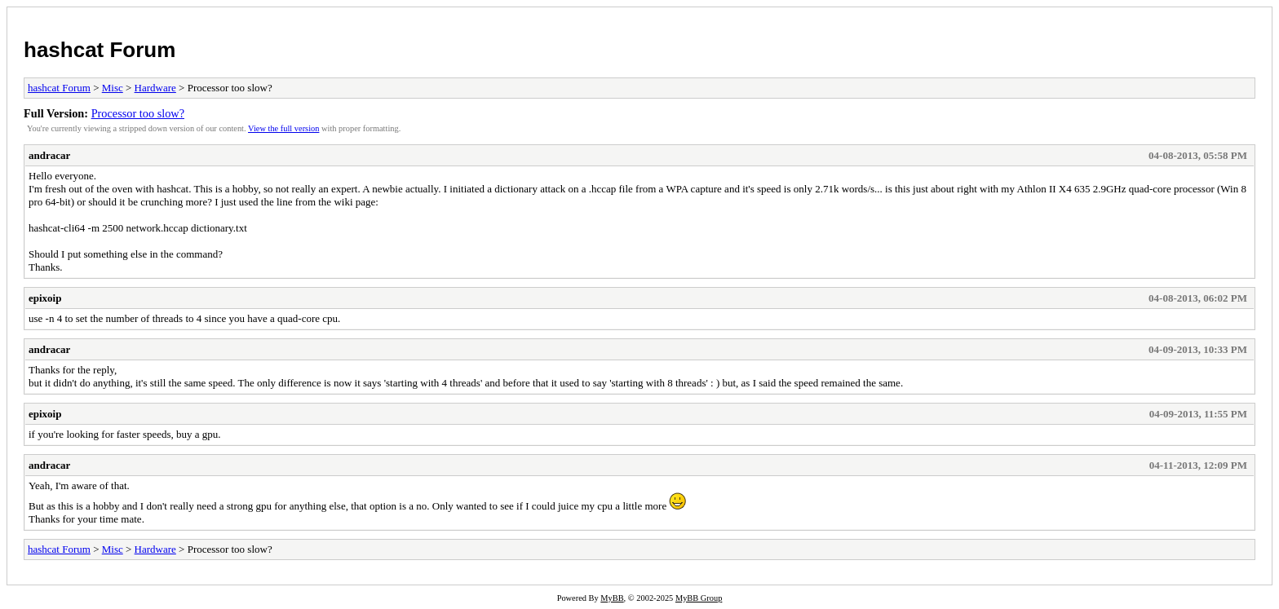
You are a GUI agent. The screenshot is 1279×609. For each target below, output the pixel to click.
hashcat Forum (99, 50)
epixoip (45, 298)
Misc (112, 88)
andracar (49, 155)
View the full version (283, 128)
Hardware (155, 88)
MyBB (611, 598)
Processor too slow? (137, 113)
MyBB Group (698, 598)
